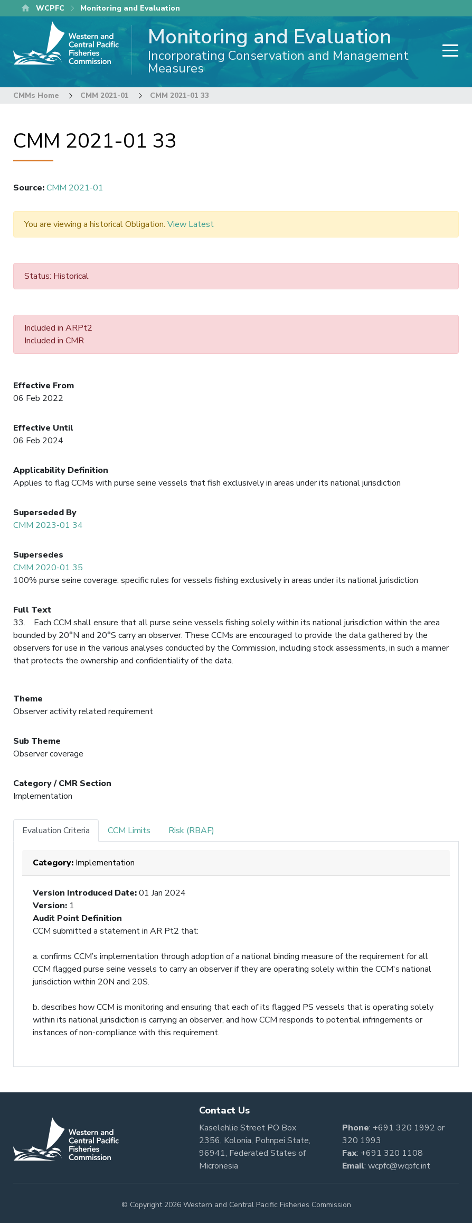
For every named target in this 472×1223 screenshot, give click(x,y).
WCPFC (50, 8)
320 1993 (361, 1140)
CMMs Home (36, 95)
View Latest (190, 224)
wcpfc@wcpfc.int (399, 1166)
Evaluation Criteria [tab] (56, 830)
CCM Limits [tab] (129, 830)
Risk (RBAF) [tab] (191, 830)
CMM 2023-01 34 (48, 525)
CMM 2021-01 (104, 95)
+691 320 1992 (404, 1128)
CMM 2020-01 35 (48, 567)
